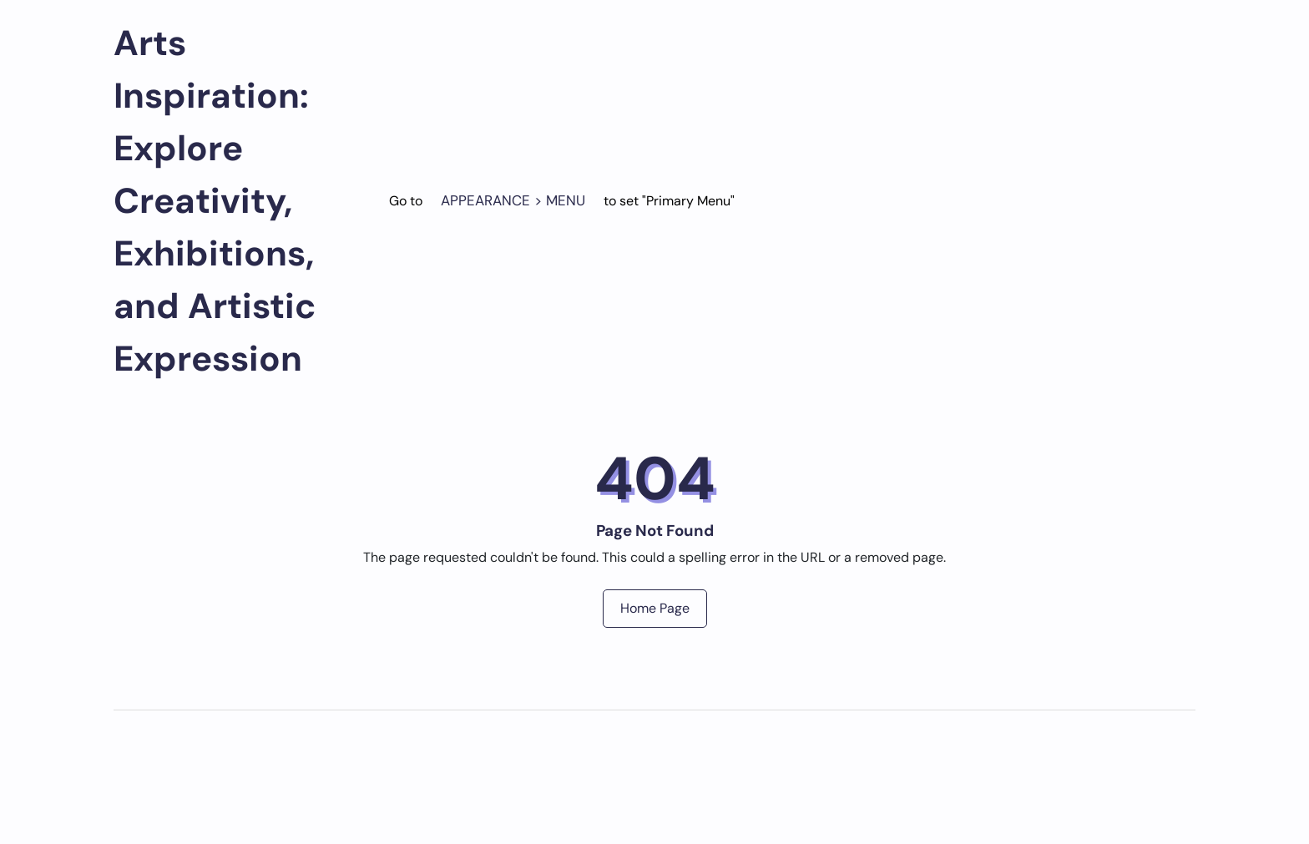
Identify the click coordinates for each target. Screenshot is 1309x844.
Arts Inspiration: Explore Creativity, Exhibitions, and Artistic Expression (215, 201)
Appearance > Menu (513, 200)
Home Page (655, 608)
